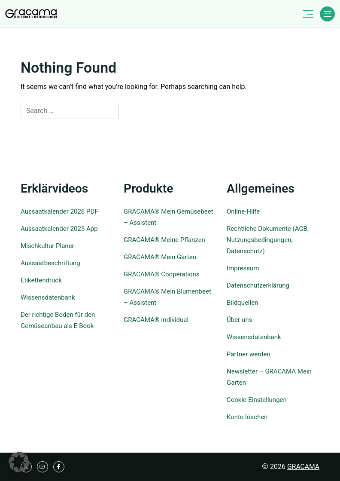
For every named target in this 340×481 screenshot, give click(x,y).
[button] (19, 462)
